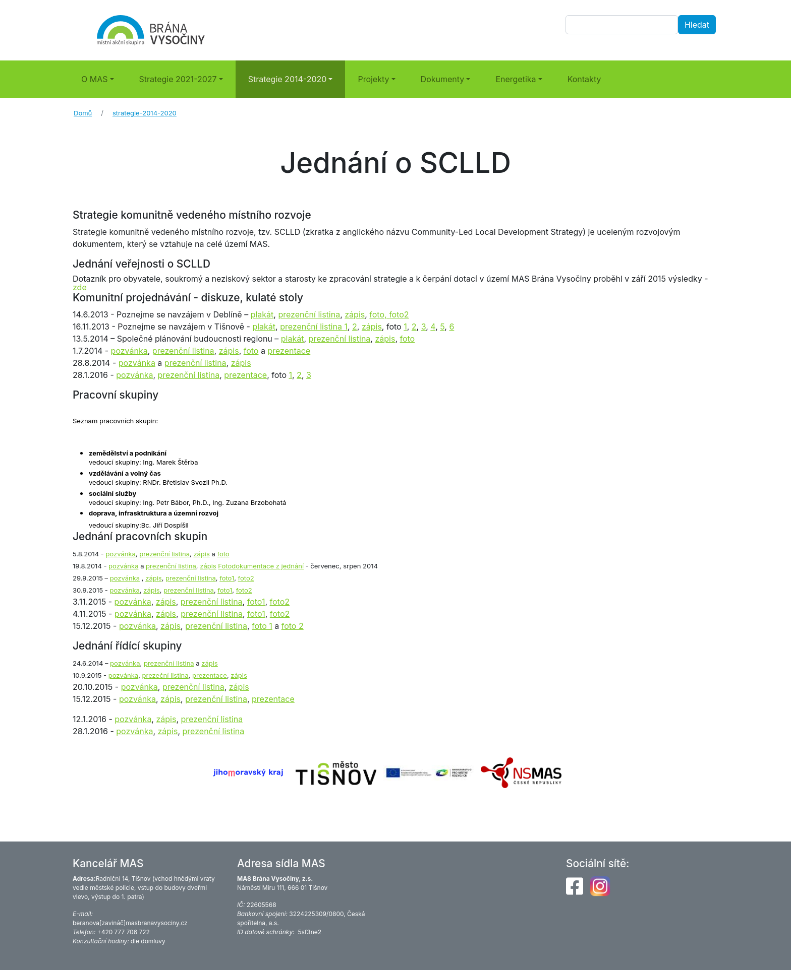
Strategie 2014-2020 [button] (287, 79)
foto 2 (292, 626)
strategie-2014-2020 (144, 113)
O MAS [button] (94, 79)
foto (407, 339)
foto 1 (262, 626)
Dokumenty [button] (443, 79)
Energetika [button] (515, 79)
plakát (262, 314)
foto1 (256, 602)
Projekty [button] (373, 79)
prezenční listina (309, 314)
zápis (355, 314)
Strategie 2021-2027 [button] (178, 79)
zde (80, 287)
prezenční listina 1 (314, 326)
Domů (83, 113)
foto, (379, 314)
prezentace (288, 351)
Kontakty (584, 79)
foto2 (399, 314)
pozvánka (129, 351)
